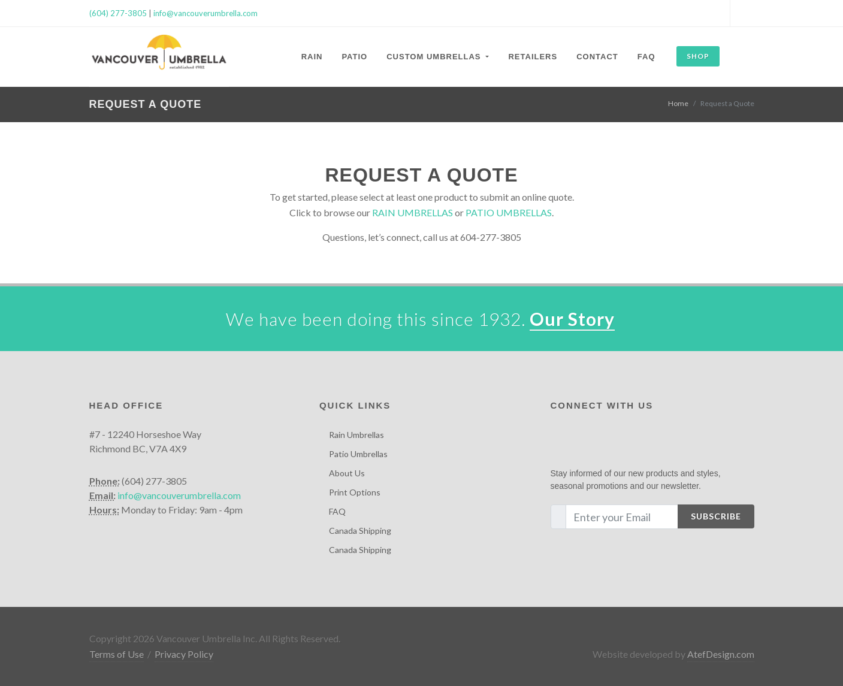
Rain (312, 56)
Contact (597, 56)
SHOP (698, 56)
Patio (354, 56)
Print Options (354, 492)
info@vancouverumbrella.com (205, 13)
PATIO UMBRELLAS (509, 212)
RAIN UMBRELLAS (412, 212)
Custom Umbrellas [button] (435, 56)
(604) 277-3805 (118, 13)
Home (678, 103)
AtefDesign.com (720, 654)
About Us (347, 473)
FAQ (646, 56)
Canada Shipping (360, 530)
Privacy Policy (184, 654)
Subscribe (716, 516)
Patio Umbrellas (358, 454)
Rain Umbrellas (356, 435)
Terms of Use (116, 654)
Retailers (532, 56)
